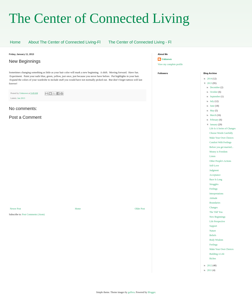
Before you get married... (221, 147)
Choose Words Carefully (221, 133)
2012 (210, 265)
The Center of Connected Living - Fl (140, 42)
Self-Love (214, 165)
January (214, 124)
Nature (212, 230)
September (215, 96)
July (212, 101)
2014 (210, 78)
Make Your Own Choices (221, 137)
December (215, 87)
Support (213, 226)
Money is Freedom (218, 151)
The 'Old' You (215, 212)
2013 (210, 83)
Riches (212, 258)
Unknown (167, 59)
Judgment (214, 170)
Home (15, 42)
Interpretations (216, 193)
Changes (213, 207)
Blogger (151, 292)
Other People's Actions (220, 161)
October (214, 92)
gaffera (131, 292)
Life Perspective (217, 221)
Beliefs (212, 235)
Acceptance (214, 175)
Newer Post (15, 208)
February (214, 119)
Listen (212, 156)
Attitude (213, 198)
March (213, 115)
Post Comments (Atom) (33, 214)
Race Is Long (215, 179)
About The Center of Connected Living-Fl (64, 42)
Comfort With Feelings (220, 142)
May (212, 110)
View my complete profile (170, 64)
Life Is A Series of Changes (222, 128)
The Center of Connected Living (99, 18)
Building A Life (216, 254)
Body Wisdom (216, 239)
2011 (210, 270)
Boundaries (214, 202)
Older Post (140, 208)
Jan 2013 (21, 98)
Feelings (213, 188)
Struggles (213, 184)
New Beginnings (217, 216)
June (212, 105)
